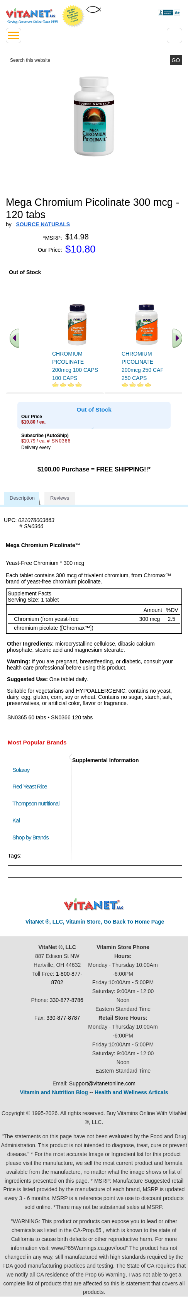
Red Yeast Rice (29, 786)
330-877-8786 (66, 1000)
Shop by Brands (32, 837)
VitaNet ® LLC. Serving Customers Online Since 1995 (32, 16)
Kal (16, 820)
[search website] (94, 60)
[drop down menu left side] (13, 35)
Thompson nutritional (35, 803)
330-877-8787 (63, 1018)
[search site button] (176, 60)
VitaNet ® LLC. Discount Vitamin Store (94, 904)
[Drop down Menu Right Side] (174, 35)
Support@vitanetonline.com (102, 1083)
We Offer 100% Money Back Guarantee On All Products (73, 16)
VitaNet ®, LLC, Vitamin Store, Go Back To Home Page (94, 922)
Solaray (20, 769)
